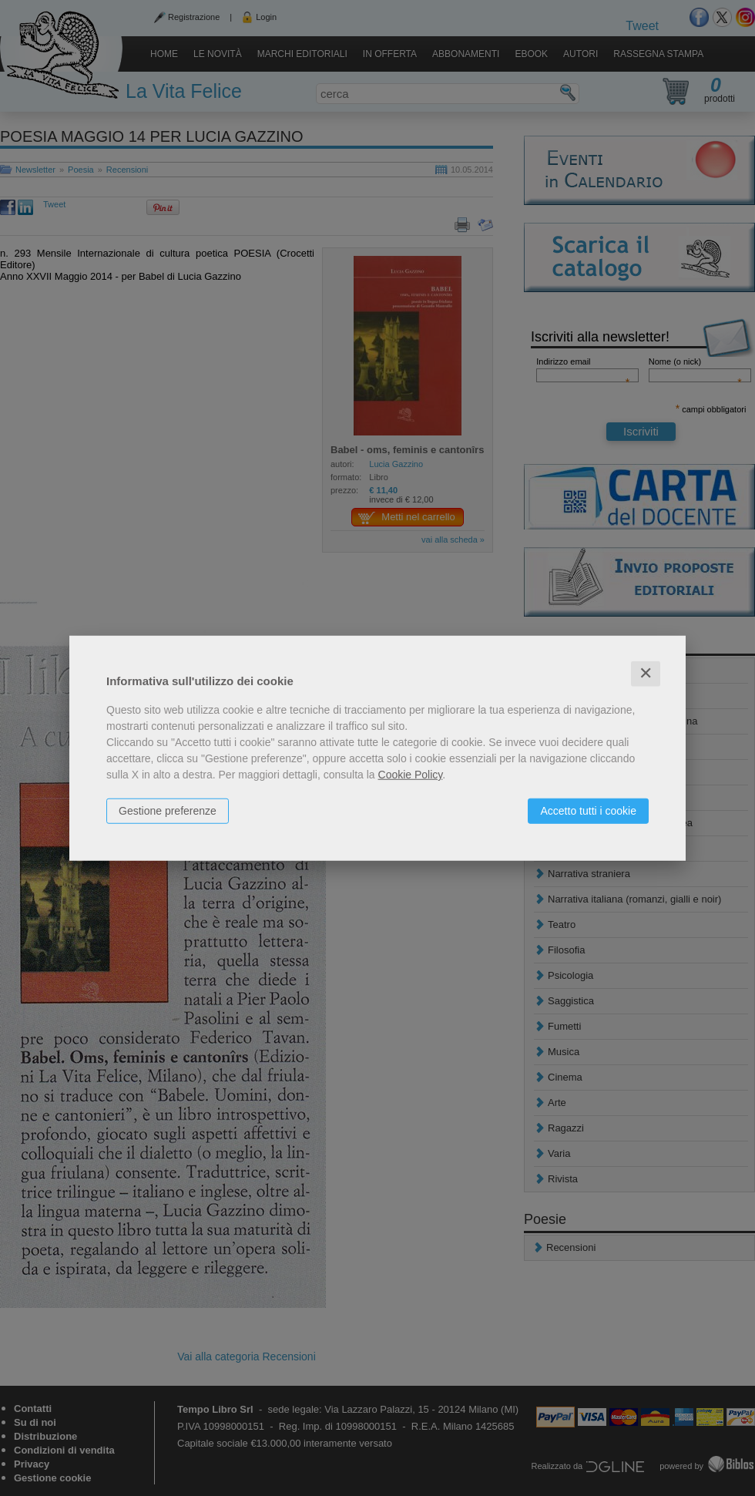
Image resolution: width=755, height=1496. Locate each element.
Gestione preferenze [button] (167, 811)
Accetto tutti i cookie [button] (588, 811)
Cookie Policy (410, 774)
